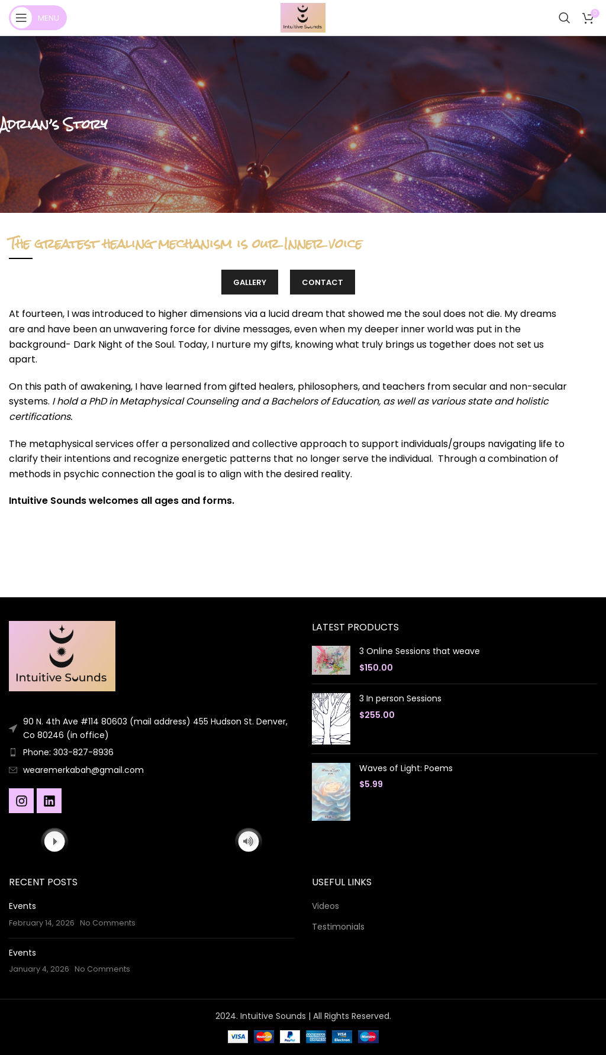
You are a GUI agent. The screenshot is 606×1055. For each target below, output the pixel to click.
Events (22, 906)
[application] (151, 842)
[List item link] (151, 752)
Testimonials (338, 927)
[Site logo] (303, 17)
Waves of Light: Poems (406, 768)
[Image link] (62, 656)
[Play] (55, 841)
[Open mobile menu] (38, 18)
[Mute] (248, 841)
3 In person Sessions (400, 698)
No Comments (108, 923)
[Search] (564, 18)
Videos (325, 906)
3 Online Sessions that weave (419, 651)
